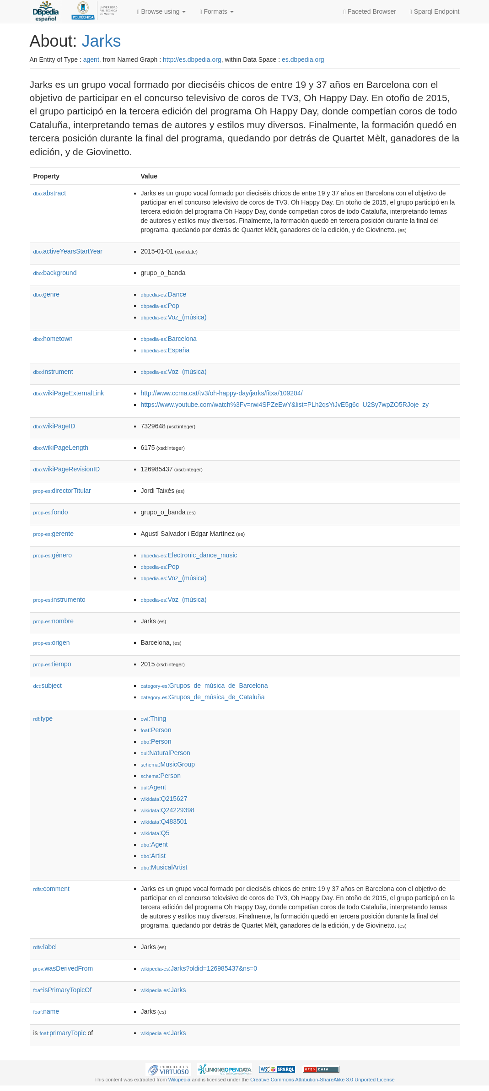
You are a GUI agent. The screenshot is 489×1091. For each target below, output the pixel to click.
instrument (53, 371)
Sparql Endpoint (435, 12)
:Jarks (163, 990)
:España (165, 350)
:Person (156, 730)
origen (51, 642)
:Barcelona (169, 338)
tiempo (52, 664)
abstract (49, 193)
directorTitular (62, 490)
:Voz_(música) (174, 317)
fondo (50, 512)
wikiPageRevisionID (66, 469)
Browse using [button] (161, 12)
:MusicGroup (168, 764)
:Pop (160, 305)
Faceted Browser (370, 12)
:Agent (153, 787)
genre (46, 294)
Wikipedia (179, 1079)
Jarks (101, 41)
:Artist (153, 855)
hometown (53, 338)
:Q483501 (164, 821)
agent (91, 59)
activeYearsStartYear (68, 251)
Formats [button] (216, 12)
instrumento (59, 599)
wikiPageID (54, 426)
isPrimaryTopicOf (62, 990)
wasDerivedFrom (63, 968)
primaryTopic (63, 1033)
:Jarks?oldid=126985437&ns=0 (199, 968)
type (43, 718)
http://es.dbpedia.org (192, 59)
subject (47, 685)
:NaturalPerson (165, 752)
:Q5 (155, 833)
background (55, 272)
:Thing (154, 718)
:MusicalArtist (164, 867)
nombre (53, 621)
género (52, 555)
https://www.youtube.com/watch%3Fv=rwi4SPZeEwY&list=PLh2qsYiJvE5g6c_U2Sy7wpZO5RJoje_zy (285, 404)
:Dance (164, 294)
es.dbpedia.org (303, 59)
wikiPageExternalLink (68, 393)
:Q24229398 (168, 810)
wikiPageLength (61, 447)
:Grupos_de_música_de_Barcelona (204, 685)
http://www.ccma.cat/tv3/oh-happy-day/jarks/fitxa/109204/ (222, 393)
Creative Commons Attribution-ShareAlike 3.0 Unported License (322, 1079)
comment (51, 888)
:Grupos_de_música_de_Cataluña (203, 697)
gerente (53, 533)
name (46, 1011)
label (45, 947)
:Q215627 (164, 798)
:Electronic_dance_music (189, 555)
